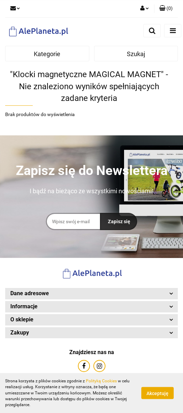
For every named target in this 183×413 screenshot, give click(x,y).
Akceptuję (157, 393)
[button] (166, 8)
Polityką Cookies (101, 381)
